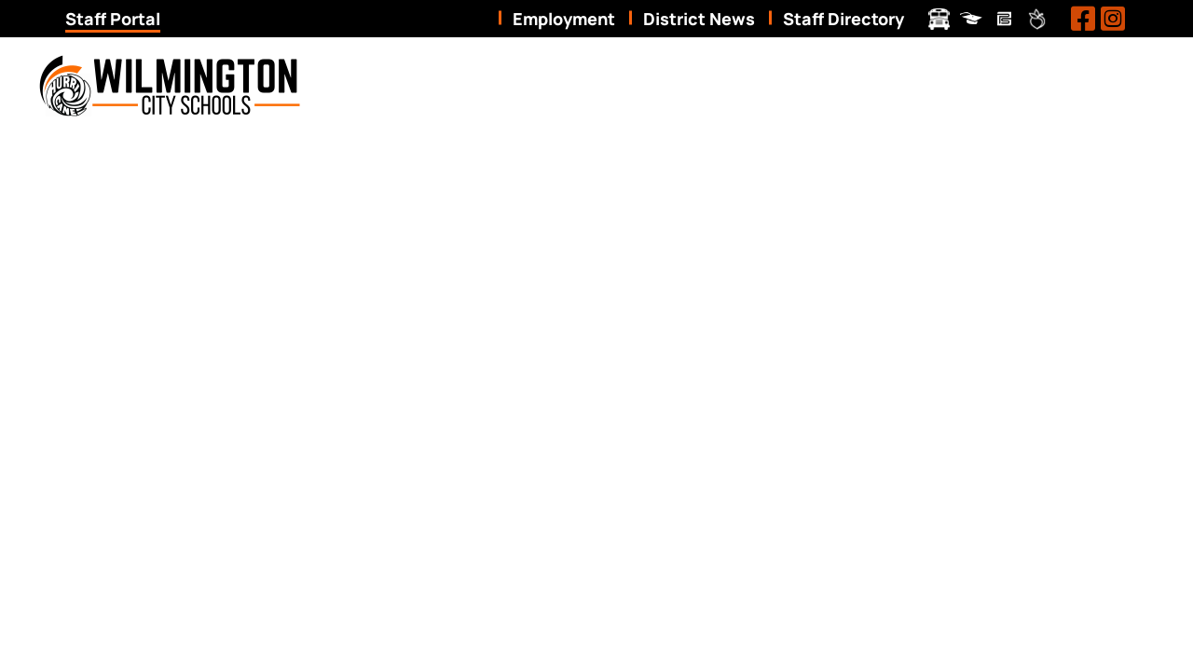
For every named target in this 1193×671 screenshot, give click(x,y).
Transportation (939, 19)
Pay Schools (1004, 19)
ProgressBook (971, 19)
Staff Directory (843, 18)
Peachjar (1037, 19)
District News (699, 18)
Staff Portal (112, 18)
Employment (564, 18)
